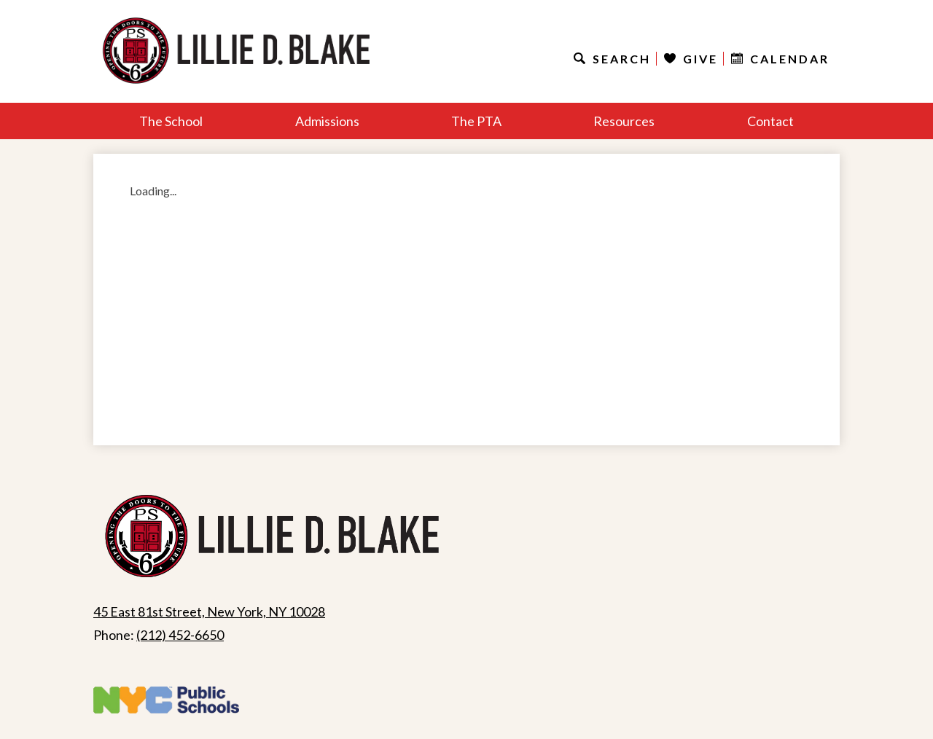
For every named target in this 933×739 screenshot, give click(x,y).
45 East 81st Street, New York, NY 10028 (209, 611)
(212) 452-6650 (180, 635)
